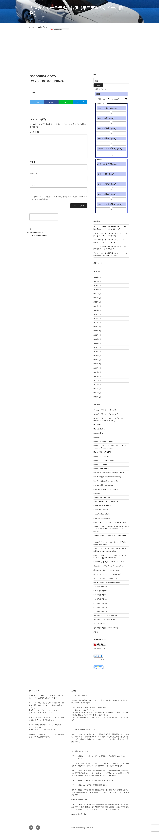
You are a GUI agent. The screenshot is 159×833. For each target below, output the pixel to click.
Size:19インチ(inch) (100, 607)
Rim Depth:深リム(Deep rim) (103, 485)
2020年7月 (97, 376)
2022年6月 (97, 306)
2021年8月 (97, 339)
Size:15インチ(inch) (100, 591)
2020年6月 (97, 380)
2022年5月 (97, 310)
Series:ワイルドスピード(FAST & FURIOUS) (109, 562)
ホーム (31, 27)
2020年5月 (97, 384)
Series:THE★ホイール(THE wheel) (106, 501)
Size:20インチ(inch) (100, 611)
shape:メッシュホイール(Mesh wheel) (107, 582)
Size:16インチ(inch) (100, 595)
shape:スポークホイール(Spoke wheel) (107, 570)
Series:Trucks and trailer (102, 514)
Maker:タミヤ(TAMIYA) (101, 456)
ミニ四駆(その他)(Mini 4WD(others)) (106, 628)
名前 (32, 162)
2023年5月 (97, 289)
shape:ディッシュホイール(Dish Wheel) (107, 574)
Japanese (56, 29)
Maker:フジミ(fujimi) (101, 464)
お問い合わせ (42, 27)
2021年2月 (97, 356)
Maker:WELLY (98, 437)
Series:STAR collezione (102, 497)
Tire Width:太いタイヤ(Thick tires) (105, 615)
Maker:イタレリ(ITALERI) (102, 452)
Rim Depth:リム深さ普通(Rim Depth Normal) (109, 473)
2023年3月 (97, 294)
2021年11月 (98, 327)
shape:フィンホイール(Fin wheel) (105, 578)
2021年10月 (98, 331)
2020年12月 (98, 364)
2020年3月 (97, 393)
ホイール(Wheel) (99, 624)
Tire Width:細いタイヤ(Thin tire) (104, 619)
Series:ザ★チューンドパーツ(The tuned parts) (110, 522)
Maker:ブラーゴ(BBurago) (103, 468)
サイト (32, 185)
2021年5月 (97, 347)
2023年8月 (97, 281)
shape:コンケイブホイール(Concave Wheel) (109, 566)
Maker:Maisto (98, 433)
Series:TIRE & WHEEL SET (103, 506)
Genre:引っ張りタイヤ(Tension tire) (106, 414)
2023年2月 (97, 298)
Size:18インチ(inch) (100, 603)
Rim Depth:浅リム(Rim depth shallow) (107, 481)
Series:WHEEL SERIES (102, 518)
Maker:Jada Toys (99, 429)
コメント (34, 132)
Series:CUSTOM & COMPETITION (106, 489)
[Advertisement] (79, 47)
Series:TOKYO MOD (101, 510)
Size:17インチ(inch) (100, 599)
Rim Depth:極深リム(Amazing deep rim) (107, 477)
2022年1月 (97, 322)
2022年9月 (97, 302)
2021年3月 (97, 351)
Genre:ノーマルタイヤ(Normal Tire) (106, 410)
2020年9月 (97, 368)
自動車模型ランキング (101, 648)
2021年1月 (97, 360)
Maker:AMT (97, 425)
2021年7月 (97, 343)
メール (33, 174)
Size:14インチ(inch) (100, 586)
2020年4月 (97, 389)
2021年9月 (97, 335)
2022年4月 (97, 314)
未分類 (96, 632)
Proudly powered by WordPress (82, 828)
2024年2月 (97, 277)
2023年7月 (97, 285)
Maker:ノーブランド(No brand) (104, 460)
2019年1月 (97, 397)
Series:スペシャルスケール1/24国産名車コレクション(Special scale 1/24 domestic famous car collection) (111, 529)
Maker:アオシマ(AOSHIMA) (103, 441)
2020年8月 (97, 372)
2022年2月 (97, 318)
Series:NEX (97, 493)
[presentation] (44, 217)
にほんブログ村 (99, 659)
